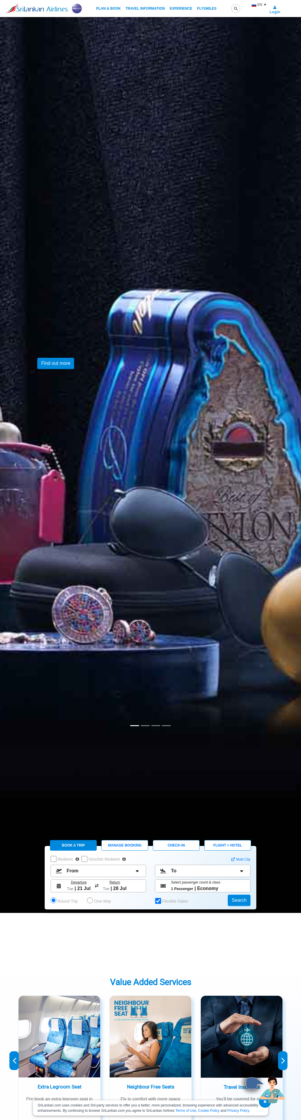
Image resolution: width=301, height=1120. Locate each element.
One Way (102, 901)
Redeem (67, 859)
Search (239, 900)
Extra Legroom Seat (59, 1087)
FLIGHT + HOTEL (227, 845)
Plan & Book (108, 8)
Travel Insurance (242, 1087)
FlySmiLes (206, 8)
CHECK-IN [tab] (176, 845)
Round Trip (67, 901)
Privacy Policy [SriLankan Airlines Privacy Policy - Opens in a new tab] (238, 1111)
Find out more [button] (55, 363)
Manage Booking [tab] (125, 845)
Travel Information (145, 8)
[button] (15, 465)
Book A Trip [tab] (73, 845)
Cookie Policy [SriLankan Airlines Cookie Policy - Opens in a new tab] (209, 1111)
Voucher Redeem (106, 859)
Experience (181, 8)
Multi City (243, 859)
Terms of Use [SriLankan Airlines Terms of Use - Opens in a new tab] (185, 1111)
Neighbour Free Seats (150, 1087)
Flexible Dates (174, 901)
